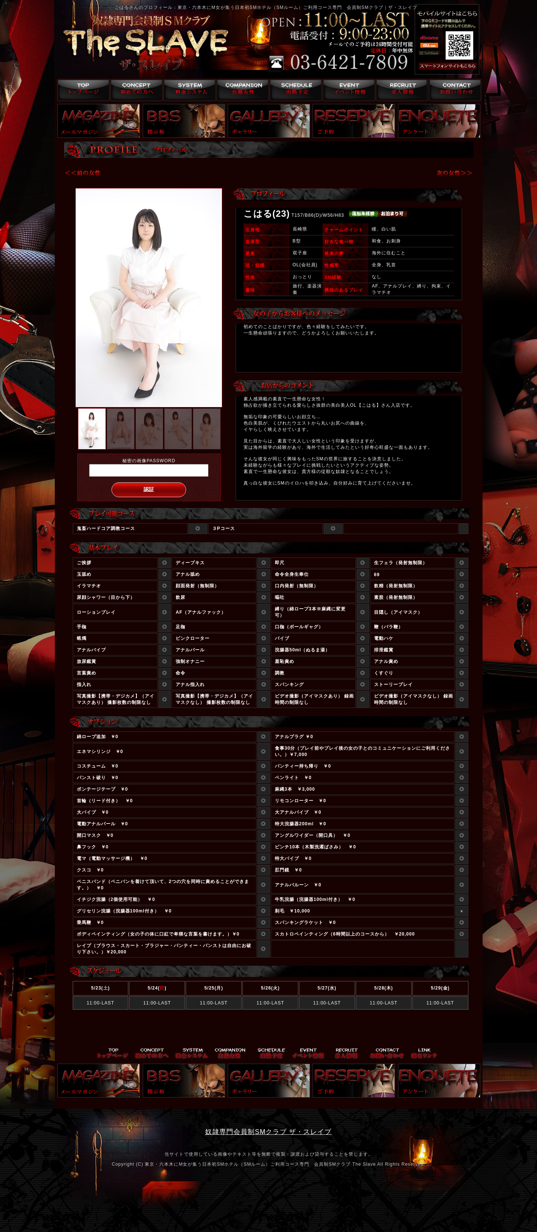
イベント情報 (348, 90)
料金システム (188, 90)
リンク (424, 1054)
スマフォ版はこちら (439, 66)
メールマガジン (98, 121)
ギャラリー (268, 121)
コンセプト (134, 90)
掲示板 (183, 121)
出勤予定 (294, 90)
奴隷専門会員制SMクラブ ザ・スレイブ (268, 1132)
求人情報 (401, 90)
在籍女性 (241, 90)
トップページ (81, 90)
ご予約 (354, 121)
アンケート (439, 121)
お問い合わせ (454, 90)
